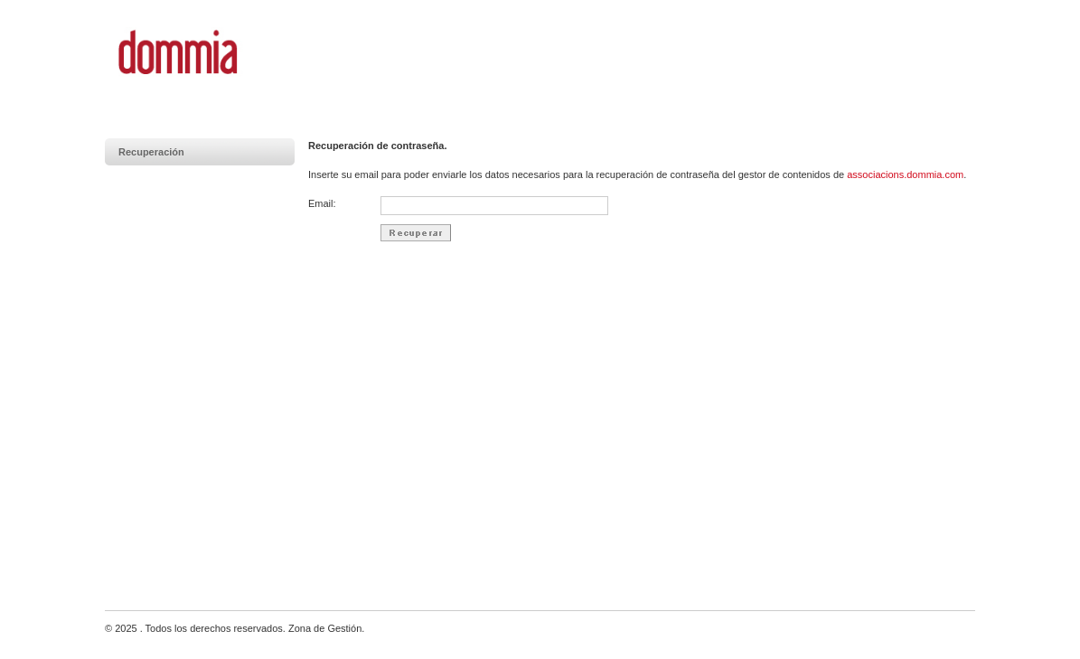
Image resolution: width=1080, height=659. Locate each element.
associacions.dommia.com (905, 174)
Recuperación (151, 151)
